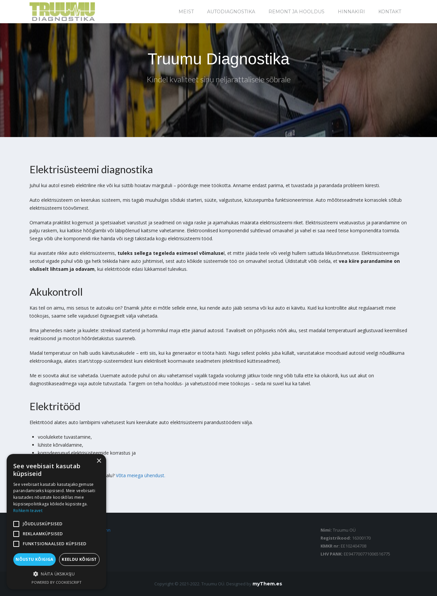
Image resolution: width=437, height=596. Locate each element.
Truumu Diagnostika (219, 59)
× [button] (98, 461)
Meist (186, 12)
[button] (56, 574)
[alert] (56, 521)
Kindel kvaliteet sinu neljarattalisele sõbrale (219, 79)
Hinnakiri (351, 12)
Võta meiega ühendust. (140, 475)
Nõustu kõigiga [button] (34, 559)
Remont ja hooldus (296, 12)
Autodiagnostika (231, 12)
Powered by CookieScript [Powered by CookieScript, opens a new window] (57, 582)
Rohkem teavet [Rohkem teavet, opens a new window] (27, 510)
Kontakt (389, 12)
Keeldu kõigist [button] (79, 559)
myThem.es (267, 584)
